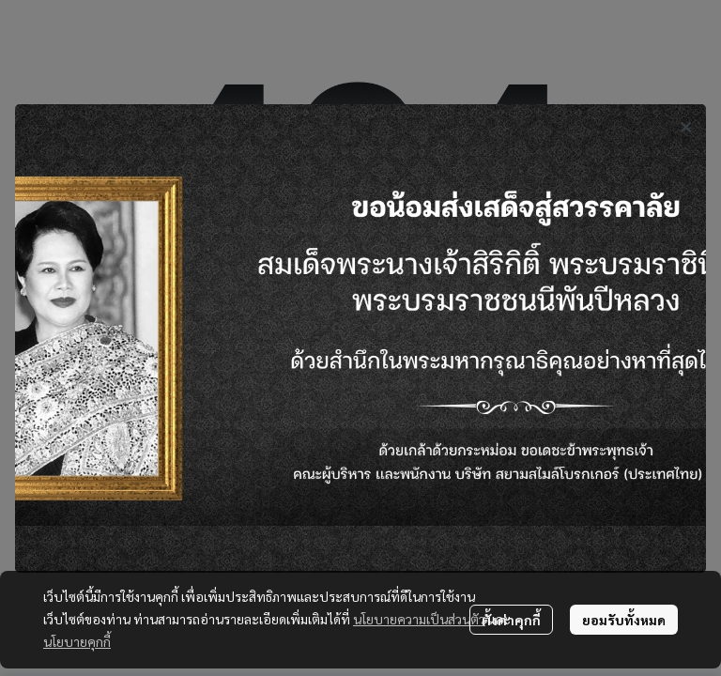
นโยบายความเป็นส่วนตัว (419, 618)
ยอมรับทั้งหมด (624, 619)
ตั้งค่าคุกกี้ (511, 619)
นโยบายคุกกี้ (77, 641)
